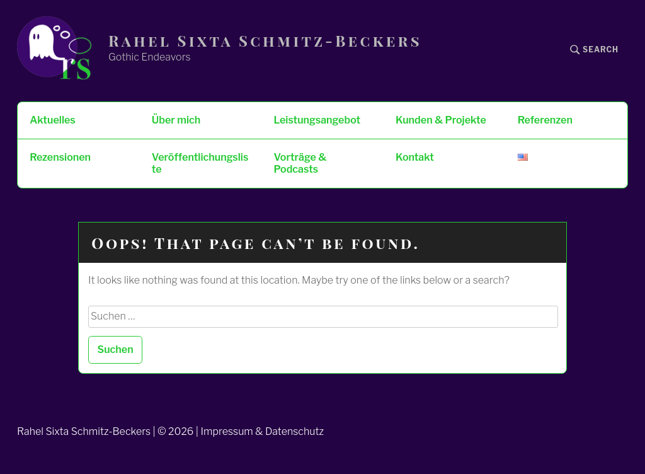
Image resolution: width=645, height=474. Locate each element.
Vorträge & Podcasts (299, 163)
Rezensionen (60, 157)
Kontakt (415, 157)
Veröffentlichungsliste (200, 163)
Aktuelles (52, 120)
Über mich (176, 120)
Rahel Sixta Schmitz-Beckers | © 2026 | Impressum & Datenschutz (170, 431)
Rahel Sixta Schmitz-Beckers (265, 40)
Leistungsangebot (316, 120)
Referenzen (545, 120)
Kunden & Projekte (441, 120)
